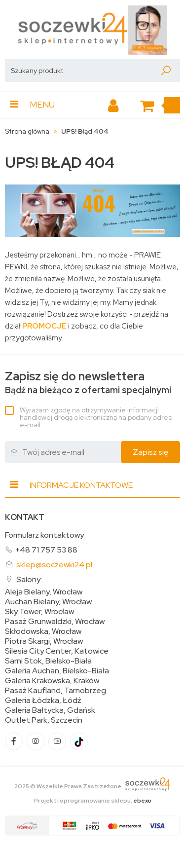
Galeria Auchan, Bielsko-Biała (57, 671)
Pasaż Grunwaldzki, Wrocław (55, 621)
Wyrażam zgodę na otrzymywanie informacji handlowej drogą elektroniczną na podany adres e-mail (96, 417)
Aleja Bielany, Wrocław (43, 592)
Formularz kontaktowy (44, 535)
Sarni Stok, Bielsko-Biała (48, 661)
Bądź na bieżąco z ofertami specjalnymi (88, 382)
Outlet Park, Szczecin (43, 720)
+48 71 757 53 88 (46, 550)
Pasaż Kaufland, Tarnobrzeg (55, 691)
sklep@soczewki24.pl (54, 564)
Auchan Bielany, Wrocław (48, 602)
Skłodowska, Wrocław (43, 631)
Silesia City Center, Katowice (57, 651)
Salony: (29, 579)
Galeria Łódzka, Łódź (43, 700)
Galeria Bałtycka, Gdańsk (50, 710)
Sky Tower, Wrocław (39, 612)
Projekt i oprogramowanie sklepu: (92, 801)
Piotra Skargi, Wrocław (44, 641)
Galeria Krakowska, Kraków (52, 681)
